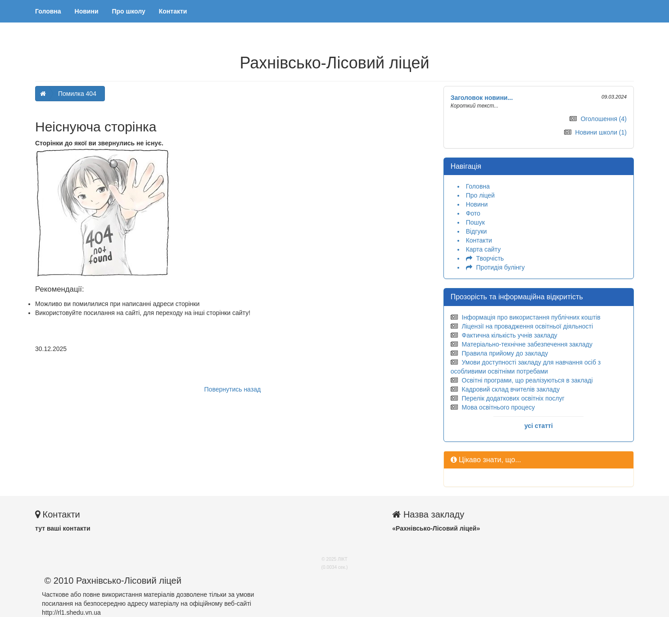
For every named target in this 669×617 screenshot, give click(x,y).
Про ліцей (480, 195)
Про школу (128, 11)
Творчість (490, 258)
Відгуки (476, 231)
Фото (473, 213)
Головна (48, 11)
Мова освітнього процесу (498, 407)
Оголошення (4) (604, 118)
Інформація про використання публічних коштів (531, 317)
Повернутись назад (232, 389)
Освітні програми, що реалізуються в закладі (527, 380)
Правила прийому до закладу (505, 353)
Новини (87, 11)
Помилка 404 (77, 93)
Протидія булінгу (500, 267)
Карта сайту (483, 249)
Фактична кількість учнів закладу (509, 335)
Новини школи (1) (601, 132)
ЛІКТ (343, 559)
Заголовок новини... (482, 97)
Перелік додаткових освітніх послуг (513, 398)
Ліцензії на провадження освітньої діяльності (527, 326)
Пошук (475, 222)
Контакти (173, 11)
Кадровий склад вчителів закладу (511, 389)
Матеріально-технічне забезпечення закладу (527, 344)
